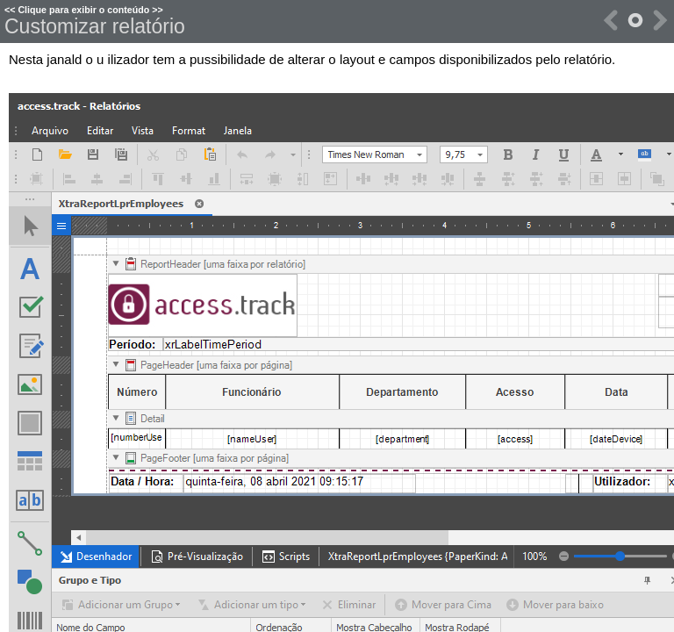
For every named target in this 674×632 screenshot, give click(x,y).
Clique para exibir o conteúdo (83, 9)
